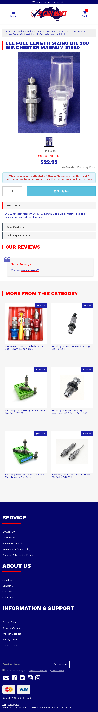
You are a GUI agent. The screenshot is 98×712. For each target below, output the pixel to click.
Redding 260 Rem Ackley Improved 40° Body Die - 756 (69, 412)
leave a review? (30, 270)
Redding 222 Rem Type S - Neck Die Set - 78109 (25, 412)
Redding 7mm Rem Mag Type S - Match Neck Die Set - (25, 476)
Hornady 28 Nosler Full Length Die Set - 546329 (70, 476)
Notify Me (61, 191)
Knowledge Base (11, 628)
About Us (7, 580)
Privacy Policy (9, 639)
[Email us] (6, 677)
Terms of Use (9, 645)
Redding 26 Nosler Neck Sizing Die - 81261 (70, 347)
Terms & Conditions (38, 671)
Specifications (15, 227)
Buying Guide (9, 622)
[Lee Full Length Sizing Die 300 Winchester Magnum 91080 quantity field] (12, 191)
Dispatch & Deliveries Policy (17, 555)
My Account (8, 531)
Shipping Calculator (18, 235)
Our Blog (7, 591)
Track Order (8, 537)
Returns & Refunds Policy (16, 549)
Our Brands (8, 597)
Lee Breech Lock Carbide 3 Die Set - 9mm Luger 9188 (24, 347)
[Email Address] (25, 664)
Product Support (11, 633)
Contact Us (8, 585)
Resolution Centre (12, 543)
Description (14, 205)
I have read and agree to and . (33, 670)
